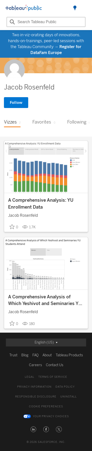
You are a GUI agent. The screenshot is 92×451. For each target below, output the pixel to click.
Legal (29, 377)
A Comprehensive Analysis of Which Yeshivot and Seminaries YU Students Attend (45, 300)
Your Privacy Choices (51, 416)
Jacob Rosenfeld (23, 215)
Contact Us (54, 365)
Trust (13, 355)
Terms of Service (52, 377)
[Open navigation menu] (83, 8)
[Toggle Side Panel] (74, 8)
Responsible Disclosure (35, 396)
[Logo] (23, 8)
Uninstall (68, 396)
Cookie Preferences (46, 406)
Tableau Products (69, 355)
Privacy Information (34, 386)
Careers (35, 365)
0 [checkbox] (14, 226)
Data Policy (65, 386)
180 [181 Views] (28, 323)
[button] (33, 429)
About (47, 355)
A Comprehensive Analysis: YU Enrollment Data (40, 204)
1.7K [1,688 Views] (29, 227)
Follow (16, 102)
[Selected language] (46, 342)
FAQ (35, 355)
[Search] (11, 22)
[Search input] (46, 22)
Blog (24, 355)
